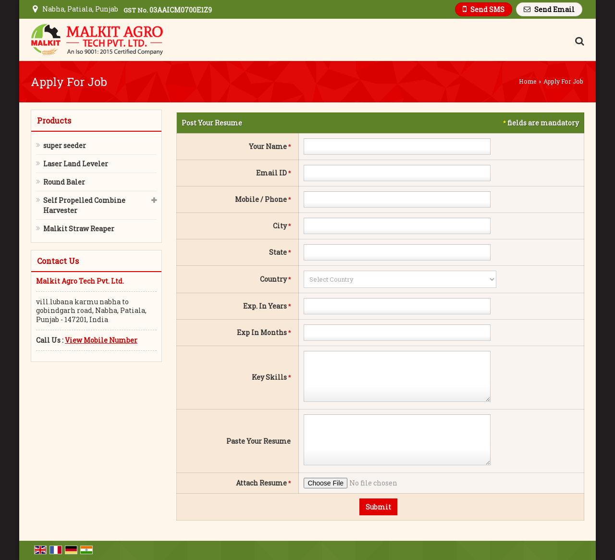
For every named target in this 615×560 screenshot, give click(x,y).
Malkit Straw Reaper (78, 228)
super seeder (64, 145)
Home (528, 81)
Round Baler (64, 182)
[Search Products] (578, 41)
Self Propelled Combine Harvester (84, 205)
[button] (101, 340)
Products (54, 120)
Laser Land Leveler (75, 163)
